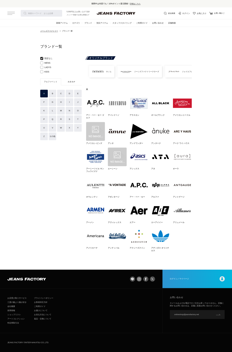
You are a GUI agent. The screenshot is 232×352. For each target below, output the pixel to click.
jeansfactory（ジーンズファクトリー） (116, 13)
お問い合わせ (158, 23)
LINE (132, 279)
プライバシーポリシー (43, 298)
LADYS (45, 67)
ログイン (183, 13)
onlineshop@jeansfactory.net (186, 314)
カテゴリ (76, 23)
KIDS (44, 71)
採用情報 (11, 310)
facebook (145, 279)
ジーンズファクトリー (49, 31)
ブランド (88, 23)
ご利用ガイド (142, 23)
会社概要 (11, 306)
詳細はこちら (135, 4)
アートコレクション (16, 319)
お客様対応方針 (40, 302)
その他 (52, 136)
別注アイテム (102, 23)
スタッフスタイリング (122, 23)
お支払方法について (42, 314)
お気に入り (199, 13)
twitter (152, 279)
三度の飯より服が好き (17, 302)
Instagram (139, 279)
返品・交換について (42, 319)
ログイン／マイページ (197, 279)
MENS (45, 62)
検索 (25, 13)
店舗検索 (172, 23)
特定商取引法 (13, 323)
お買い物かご (216, 13)
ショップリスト (14, 314)
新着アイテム (62, 23)
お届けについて (40, 310)
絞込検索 (168, 13)
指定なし (46, 58)
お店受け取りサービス (17, 298)
